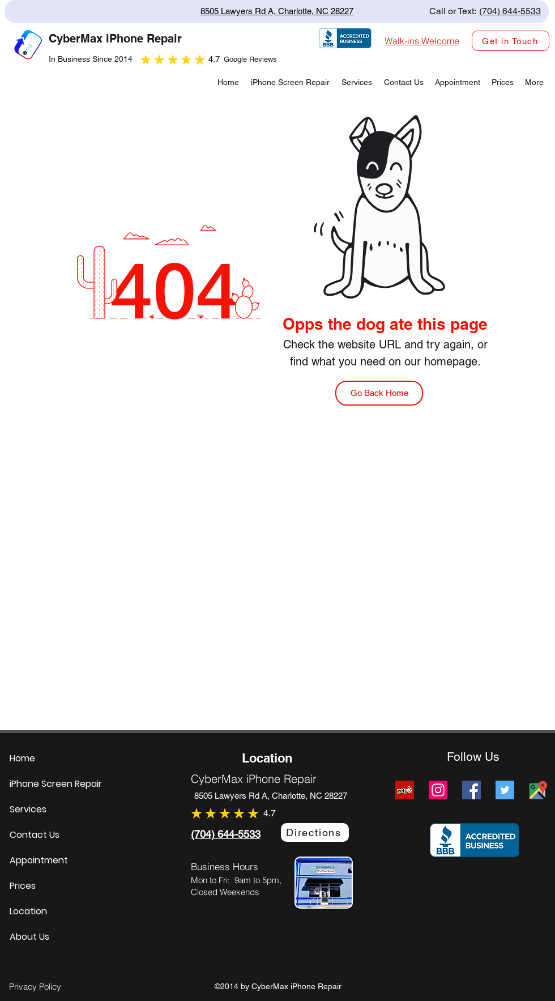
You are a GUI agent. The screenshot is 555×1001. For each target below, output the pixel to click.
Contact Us (34, 834)
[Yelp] (404, 790)
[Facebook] (471, 790)
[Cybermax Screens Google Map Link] (538, 790)
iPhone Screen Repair (56, 783)
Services (28, 809)
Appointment (39, 860)
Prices (23, 885)
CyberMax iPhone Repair (254, 779)
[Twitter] (505, 790)
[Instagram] (438, 790)
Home (22, 758)
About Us (29, 936)
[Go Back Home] (379, 393)
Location (28, 911)
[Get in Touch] (510, 41)
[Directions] (315, 832)
